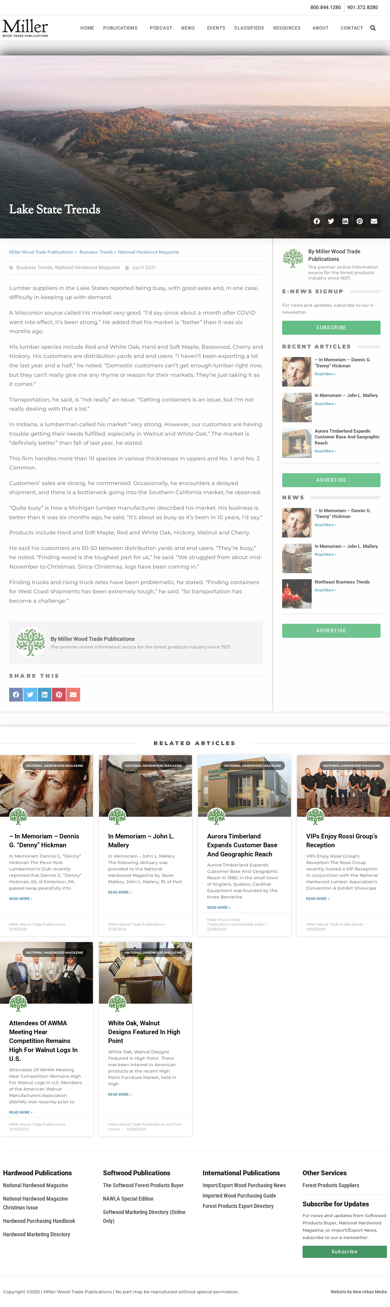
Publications (122, 28)
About (322, 28)
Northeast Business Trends (342, 582)
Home (87, 28)
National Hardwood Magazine (148, 252)
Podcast (161, 28)
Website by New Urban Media (359, 1291)
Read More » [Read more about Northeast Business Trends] (326, 590)
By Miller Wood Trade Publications (93, 639)
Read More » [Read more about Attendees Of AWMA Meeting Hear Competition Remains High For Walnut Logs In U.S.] (21, 1112)
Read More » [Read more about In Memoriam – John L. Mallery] (326, 404)
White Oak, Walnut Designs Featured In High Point (144, 1032)
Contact (352, 28)
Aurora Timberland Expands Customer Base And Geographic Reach (347, 437)
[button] (373, 28)
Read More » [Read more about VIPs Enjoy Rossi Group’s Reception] (318, 899)
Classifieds (249, 28)
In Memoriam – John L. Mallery (346, 395)
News (189, 28)
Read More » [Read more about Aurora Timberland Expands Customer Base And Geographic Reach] (326, 451)
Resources (288, 28)
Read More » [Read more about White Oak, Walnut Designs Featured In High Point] (120, 1094)
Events (216, 28)
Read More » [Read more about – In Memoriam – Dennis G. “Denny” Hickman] (326, 374)
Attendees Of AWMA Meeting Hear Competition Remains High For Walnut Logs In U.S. (43, 1041)
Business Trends (96, 252)
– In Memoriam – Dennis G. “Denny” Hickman (343, 363)
